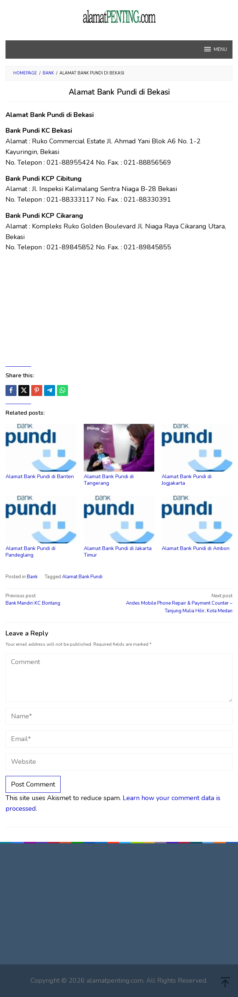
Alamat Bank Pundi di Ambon (196, 548)
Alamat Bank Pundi (82, 576)
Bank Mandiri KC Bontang (60, 599)
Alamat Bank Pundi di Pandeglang (30, 551)
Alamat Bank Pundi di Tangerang (109, 480)
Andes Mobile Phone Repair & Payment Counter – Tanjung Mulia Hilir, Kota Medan (177, 603)
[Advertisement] (119, 309)
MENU (215, 49)
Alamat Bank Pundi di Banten (40, 476)
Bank (32, 576)
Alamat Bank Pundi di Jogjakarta (187, 480)
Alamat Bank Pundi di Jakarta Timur (118, 551)
